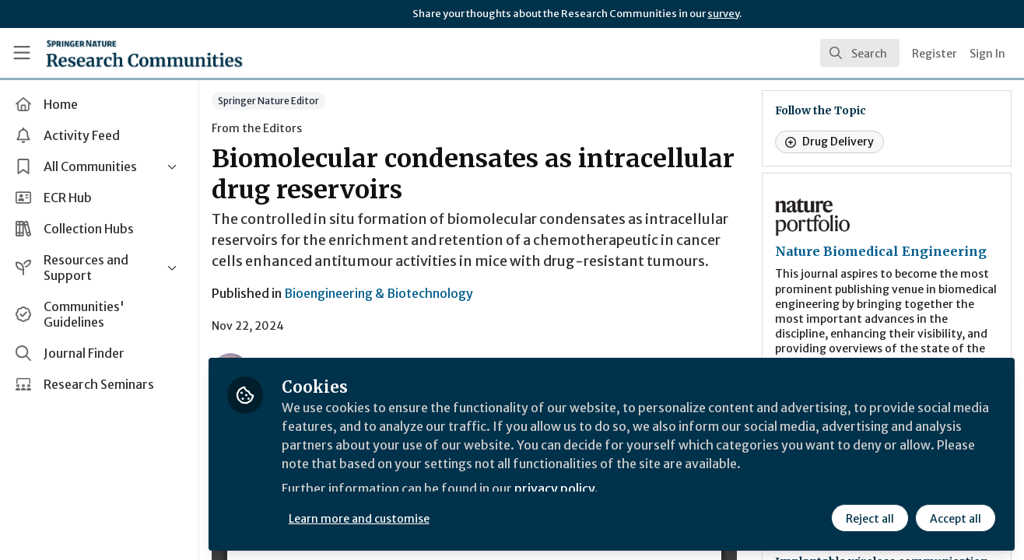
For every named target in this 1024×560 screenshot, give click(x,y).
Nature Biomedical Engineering (881, 251)
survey (723, 13)
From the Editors (257, 128)
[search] (860, 53)
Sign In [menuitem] (987, 54)
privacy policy (554, 488)
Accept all (955, 519)
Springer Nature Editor (268, 101)
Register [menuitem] (934, 54)
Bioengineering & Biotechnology (378, 293)
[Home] (144, 53)
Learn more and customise (359, 519)
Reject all (870, 519)
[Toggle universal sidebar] (22, 53)
